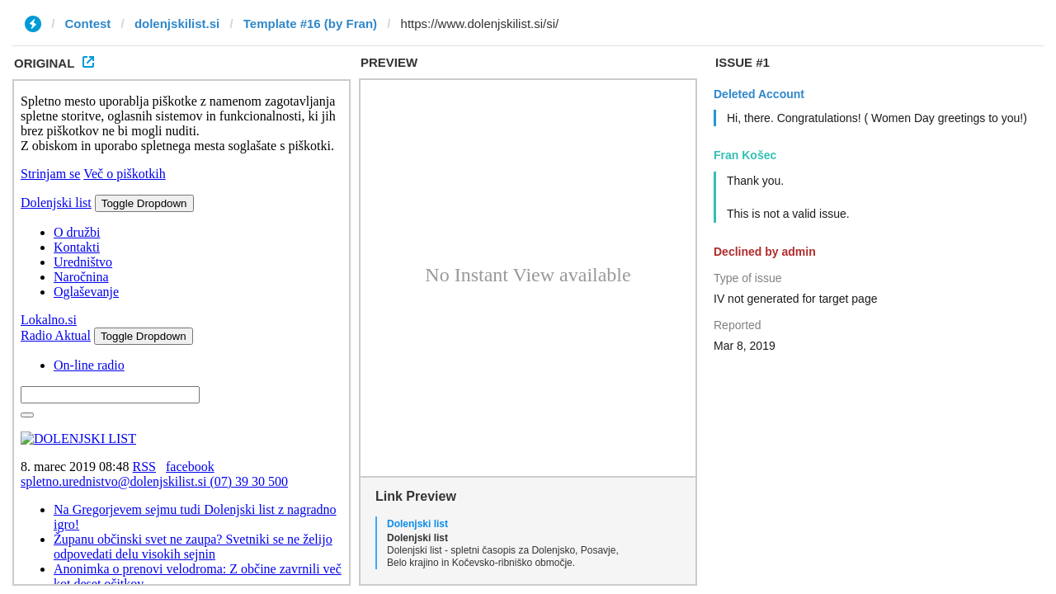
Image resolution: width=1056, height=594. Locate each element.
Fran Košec (745, 155)
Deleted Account (759, 94)
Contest (88, 23)
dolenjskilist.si (176, 23)
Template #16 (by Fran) (310, 23)
